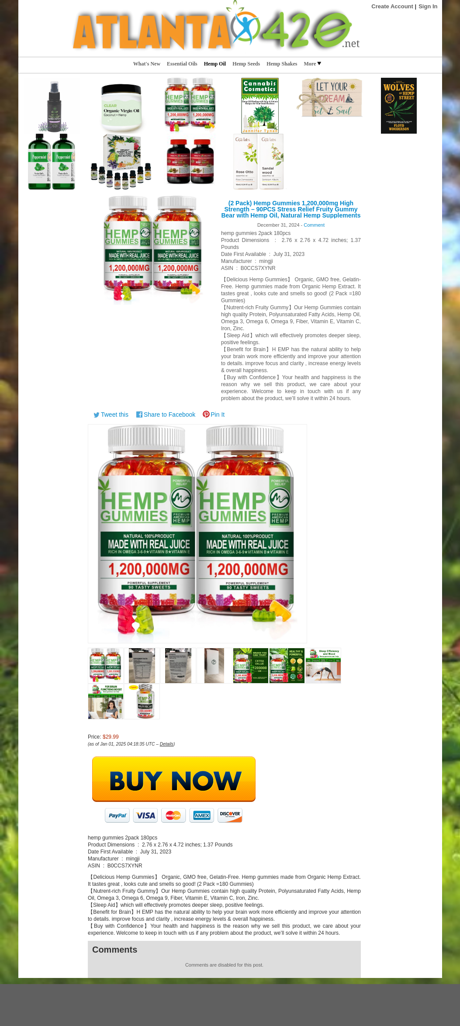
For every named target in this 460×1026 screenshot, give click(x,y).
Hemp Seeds (246, 64)
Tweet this (114, 414)
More (312, 64)
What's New (146, 64)
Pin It (218, 414)
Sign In (427, 6)
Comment (314, 225)
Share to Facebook (169, 414)
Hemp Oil (215, 64)
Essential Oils (182, 64)
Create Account (392, 6)
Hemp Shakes (281, 64)
